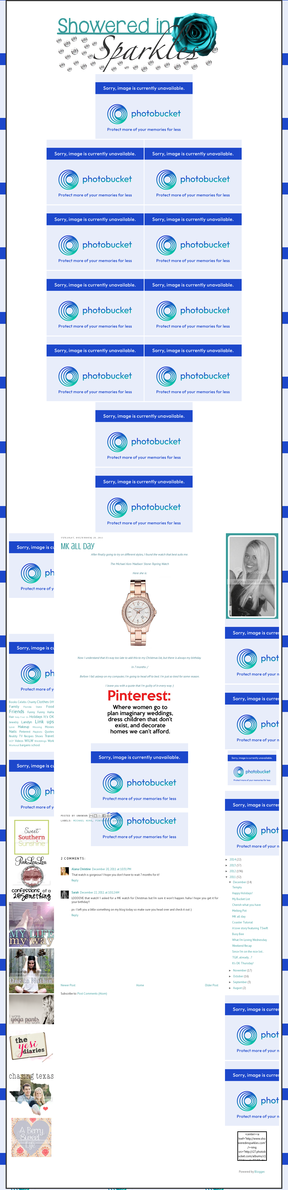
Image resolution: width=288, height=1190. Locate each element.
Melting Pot (239, 911)
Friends (16, 711)
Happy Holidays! (242, 893)
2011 (233, 877)
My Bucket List (241, 899)
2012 (233, 871)
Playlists (37, 731)
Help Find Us (21, 717)
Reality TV (15, 736)
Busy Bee (238, 934)
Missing (37, 727)
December (240, 882)
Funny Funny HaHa (40, 712)
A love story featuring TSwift (250, 928)
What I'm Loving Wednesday (249, 940)
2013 (233, 865)
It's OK (48, 716)
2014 (233, 859)
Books (13, 702)
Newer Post (68, 985)
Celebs (22, 702)
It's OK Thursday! (243, 963)
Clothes (43, 701)
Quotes (117, 821)
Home (140, 985)
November (240, 970)
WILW (29, 740)
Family (14, 706)
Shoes (39, 736)
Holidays (35, 716)
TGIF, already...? (242, 957)
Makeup (23, 726)
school (35, 745)
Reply (75, 880)
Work (51, 741)
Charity (31, 702)
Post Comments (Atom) (92, 993)
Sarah (75, 892)
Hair (11, 717)
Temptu (237, 887)
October (238, 976)
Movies (49, 727)
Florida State (32, 706)
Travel (49, 736)
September (240, 982)
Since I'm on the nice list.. (248, 951)
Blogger (259, 1172)
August (238, 988)
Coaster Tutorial (242, 922)
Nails (13, 731)
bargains (25, 745)
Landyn (26, 722)
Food (50, 706)
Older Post (211, 985)
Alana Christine (81, 869)
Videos (19, 741)
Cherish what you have (246, 905)
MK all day (238, 916)
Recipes (29, 736)
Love (12, 727)
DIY (52, 702)
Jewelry (13, 722)
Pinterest (102, 821)
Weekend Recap (242, 946)
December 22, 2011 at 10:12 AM (99, 892)
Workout (14, 745)
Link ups (44, 722)
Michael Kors (82, 821)
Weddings (40, 741)
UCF (11, 741)
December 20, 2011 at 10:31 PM (111, 869)
